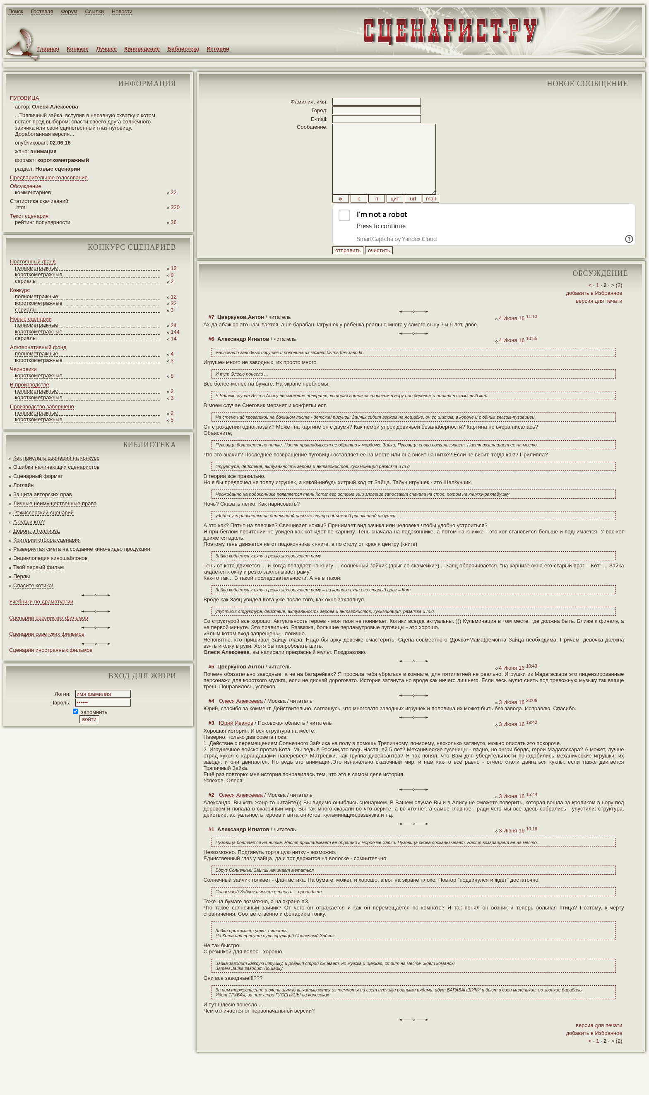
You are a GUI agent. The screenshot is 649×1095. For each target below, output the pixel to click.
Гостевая (42, 11)
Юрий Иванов (236, 741)
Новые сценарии (31, 319)
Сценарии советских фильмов (46, 634)
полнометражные (36, 268)
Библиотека (183, 49)
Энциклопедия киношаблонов (50, 558)
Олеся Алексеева (241, 719)
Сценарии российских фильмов (48, 618)
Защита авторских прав (42, 494)
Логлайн (23, 485)
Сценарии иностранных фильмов (50, 650)
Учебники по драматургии (41, 601)
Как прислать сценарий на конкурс (56, 458)
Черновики (23, 369)
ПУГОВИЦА (24, 98)
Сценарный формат (38, 476)
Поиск (15, 11)
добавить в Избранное (594, 312)
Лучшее (106, 49)
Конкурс (78, 49)
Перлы (21, 576)
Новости (122, 11)
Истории (218, 49)
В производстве (29, 384)
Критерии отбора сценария (47, 540)
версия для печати (599, 319)
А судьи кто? (29, 522)
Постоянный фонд (32, 261)
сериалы (25, 281)
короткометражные (38, 274)
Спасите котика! (33, 585)
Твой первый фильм (38, 567)
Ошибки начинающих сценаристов (56, 467)
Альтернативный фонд (38, 347)
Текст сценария (29, 216)
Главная (48, 49)
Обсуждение (25, 186)
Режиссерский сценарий (43, 512)
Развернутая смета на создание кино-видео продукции (81, 549)
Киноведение (141, 49)
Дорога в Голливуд (36, 531)
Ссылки (94, 11)
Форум (69, 11)
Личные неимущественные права (54, 503)
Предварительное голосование (49, 177)
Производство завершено (42, 406)
